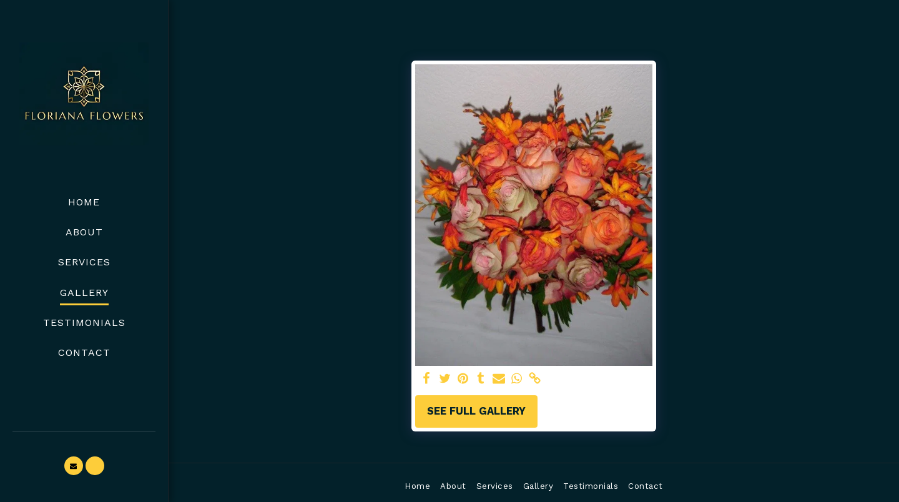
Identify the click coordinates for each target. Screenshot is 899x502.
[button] (73, 465)
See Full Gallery (476, 411)
